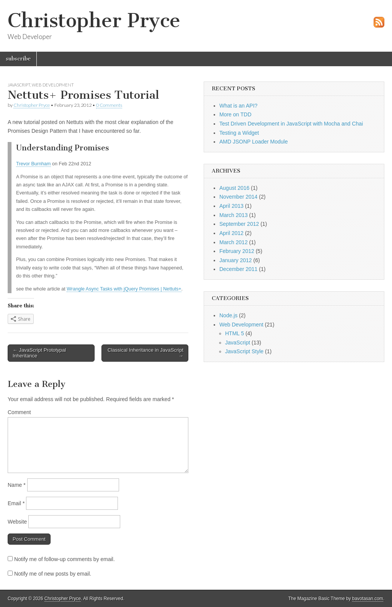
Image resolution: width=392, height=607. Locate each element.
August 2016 (234, 188)
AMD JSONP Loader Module (253, 142)
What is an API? (238, 106)
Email (16, 503)
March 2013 (233, 215)
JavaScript (19, 84)
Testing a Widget (239, 133)
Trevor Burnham (33, 163)
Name (17, 485)
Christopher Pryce (94, 20)
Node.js (228, 315)
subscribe (18, 58)
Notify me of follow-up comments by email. (64, 559)
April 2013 (231, 206)
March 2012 (233, 242)
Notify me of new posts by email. (52, 574)
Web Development (53, 84)
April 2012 (231, 233)
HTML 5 (234, 333)
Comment (19, 412)
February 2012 (236, 251)
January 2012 (235, 260)
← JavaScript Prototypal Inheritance (39, 353)
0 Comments (109, 105)
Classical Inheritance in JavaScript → (145, 353)
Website (17, 522)
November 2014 (238, 197)
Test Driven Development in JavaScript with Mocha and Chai (291, 124)
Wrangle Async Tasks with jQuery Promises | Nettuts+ (124, 289)
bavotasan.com (367, 598)
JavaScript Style (244, 351)
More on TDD (235, 114)
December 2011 (238, 269)
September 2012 (239, 224)
